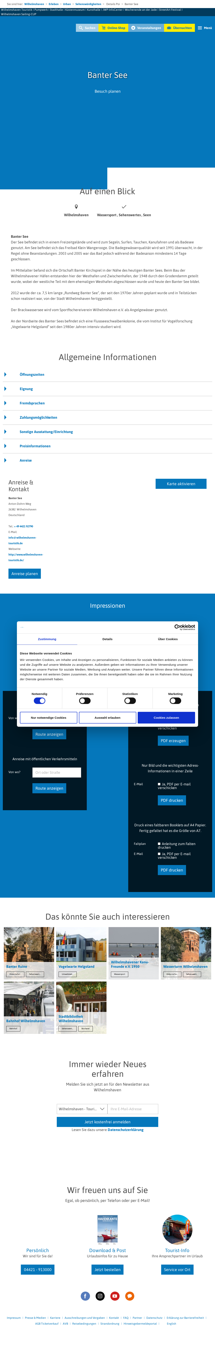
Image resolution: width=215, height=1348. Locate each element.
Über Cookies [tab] (168, 639)
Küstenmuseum (75, 9)
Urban (67, 4)
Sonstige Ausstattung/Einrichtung (46, 432)
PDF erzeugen (173, 740)
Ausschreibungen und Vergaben (85, 1317)
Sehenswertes (35, 974)
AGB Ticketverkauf (47, 1323)
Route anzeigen (49, 734)
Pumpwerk (41, 9)
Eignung (26, 389)
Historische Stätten (16, 974)
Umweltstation (68, 974)
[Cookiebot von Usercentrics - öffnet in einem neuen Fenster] (177, 627)
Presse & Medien (35, 1317)
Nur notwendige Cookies (48, 717)
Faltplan (140, 843)
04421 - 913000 (38, 1269)
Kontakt (114, 1317)
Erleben (54, 4)
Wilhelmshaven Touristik (16, 9)
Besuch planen (108, 91)
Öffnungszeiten (32, 374)
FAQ (125, 1317)
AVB (65, 1323)
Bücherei (86, 1028)
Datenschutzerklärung (126, 1130)
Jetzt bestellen (108, 1269)
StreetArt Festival (170, 9)
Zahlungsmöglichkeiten (38, 417)
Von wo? (14, 772)
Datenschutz (154, 1317)
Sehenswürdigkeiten (88, 4)
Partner (137, 1317)
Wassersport (119, 974)
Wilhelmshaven (34, 4)
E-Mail (138, 784)
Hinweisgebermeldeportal (140, 1323)
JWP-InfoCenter (113, 9)
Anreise (26, 460)
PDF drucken (172, 800)
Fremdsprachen (32, 403)
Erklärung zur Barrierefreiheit (185, 1317)
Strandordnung (109, 1323)
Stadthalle (56, 9)
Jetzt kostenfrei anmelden (107, 1122)
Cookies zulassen (166, 717)
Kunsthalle (93, 9)
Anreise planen (24, 573)
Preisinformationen (35, 446)
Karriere (55, 1317)
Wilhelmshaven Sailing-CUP (18, 14)
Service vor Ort (177, 1269)
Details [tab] (107, 639)
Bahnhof (13, 1028)
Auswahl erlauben (107, 717)
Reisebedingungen (84, 1323)
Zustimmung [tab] (47, 639)
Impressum (14, 1317)
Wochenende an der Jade (141, 9)
